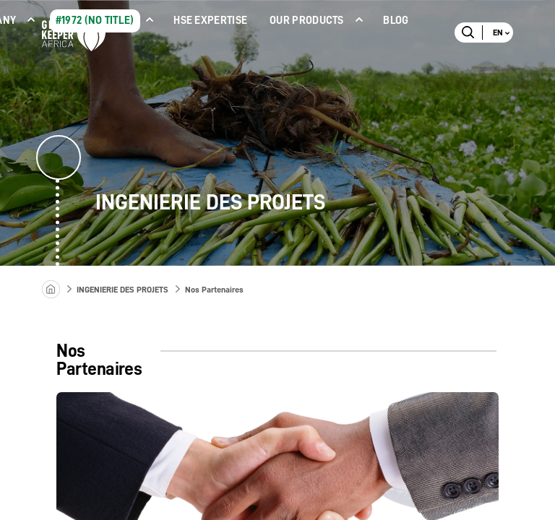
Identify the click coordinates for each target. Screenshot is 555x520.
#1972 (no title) (95, 20)
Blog (395, 20)
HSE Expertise (210, 20)
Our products (307, 20)
